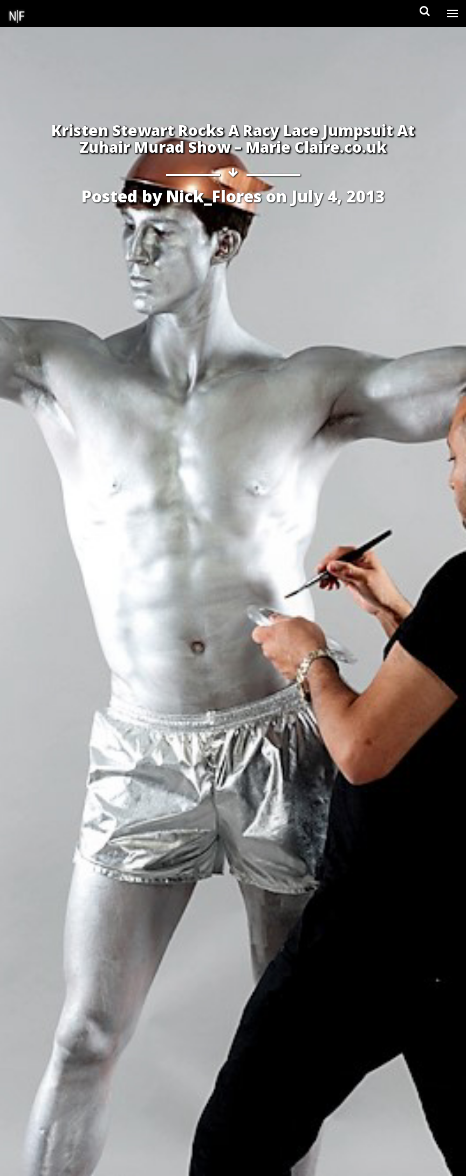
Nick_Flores (214, 196)
